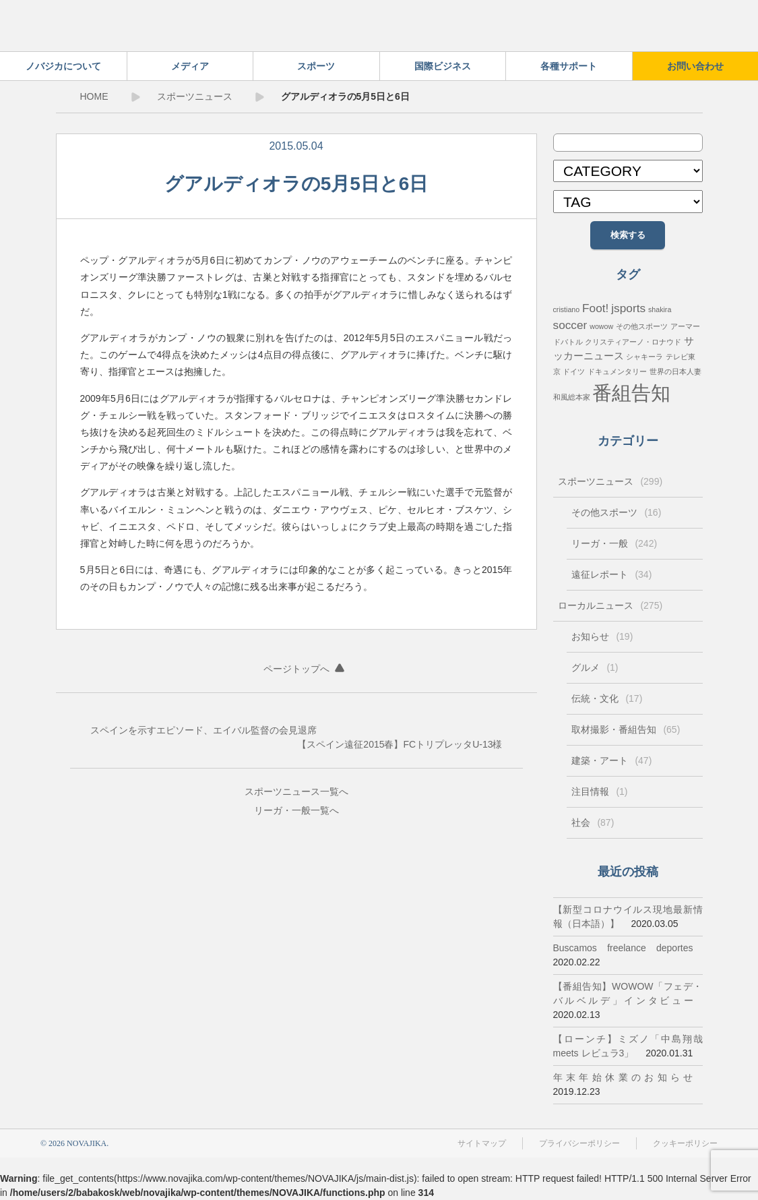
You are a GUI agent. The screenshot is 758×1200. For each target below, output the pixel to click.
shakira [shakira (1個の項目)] (659, 309)
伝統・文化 (607, 698)
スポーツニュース (194, 96)
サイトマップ (481, 1143)
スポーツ (316, 66)
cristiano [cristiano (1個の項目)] (566, 309)
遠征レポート (611, 574)
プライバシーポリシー (579, 1143)
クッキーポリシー (685, 1143)
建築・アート (611, 760)
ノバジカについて (63, 66)
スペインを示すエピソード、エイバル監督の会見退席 (203, 730)
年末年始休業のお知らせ (623, 1077)
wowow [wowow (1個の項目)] (601, 326)
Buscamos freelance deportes (623, 947)
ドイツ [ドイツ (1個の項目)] (574, 371)
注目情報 (599, 791)
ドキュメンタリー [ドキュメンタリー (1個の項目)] (617, 371)
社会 (592, 822)
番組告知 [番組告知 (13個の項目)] (631, 393)
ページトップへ (296, 668)
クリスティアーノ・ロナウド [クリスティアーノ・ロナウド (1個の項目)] (633, 342)
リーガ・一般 (282, 810)
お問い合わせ (695, 66)
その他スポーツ (616, 512)
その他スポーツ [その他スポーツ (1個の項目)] (642, 326)
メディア (190, 66)
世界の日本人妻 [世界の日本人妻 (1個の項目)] (675, 371)
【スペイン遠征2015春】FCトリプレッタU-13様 (399, 744)
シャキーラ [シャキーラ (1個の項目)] (644, 357)
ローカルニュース (610, 605)
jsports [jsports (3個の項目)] (628, 308)
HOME (94, 96)
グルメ (595, 667)
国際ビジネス (442, 66)
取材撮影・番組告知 (626, 729)
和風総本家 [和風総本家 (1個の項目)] (571, 397)
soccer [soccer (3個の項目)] (570, 325)
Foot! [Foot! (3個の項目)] (595, 308)
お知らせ (602, 636)
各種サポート (568, 66)
